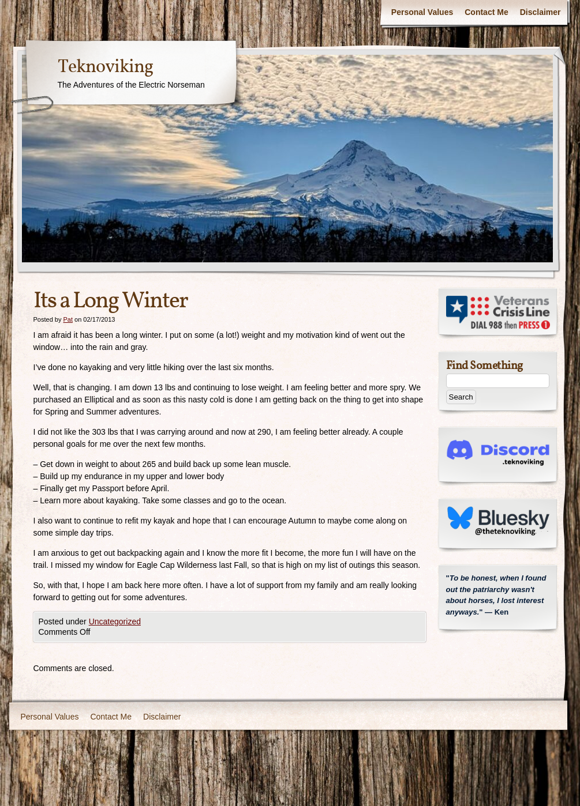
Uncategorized (115, 621)
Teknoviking (105, 67)
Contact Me (486, 12)
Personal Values (422, 12)
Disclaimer (540, 12)
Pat (68, 319)
